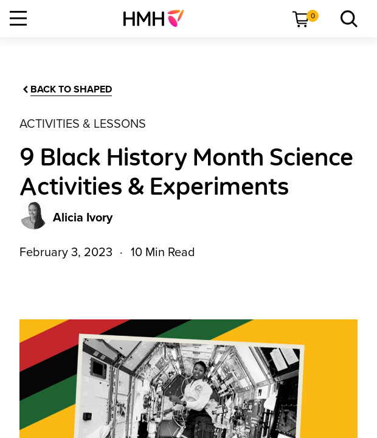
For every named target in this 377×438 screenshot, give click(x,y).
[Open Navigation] (18, 18)
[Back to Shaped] (66, 89)
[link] (158, 18)
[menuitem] (158, 18)
